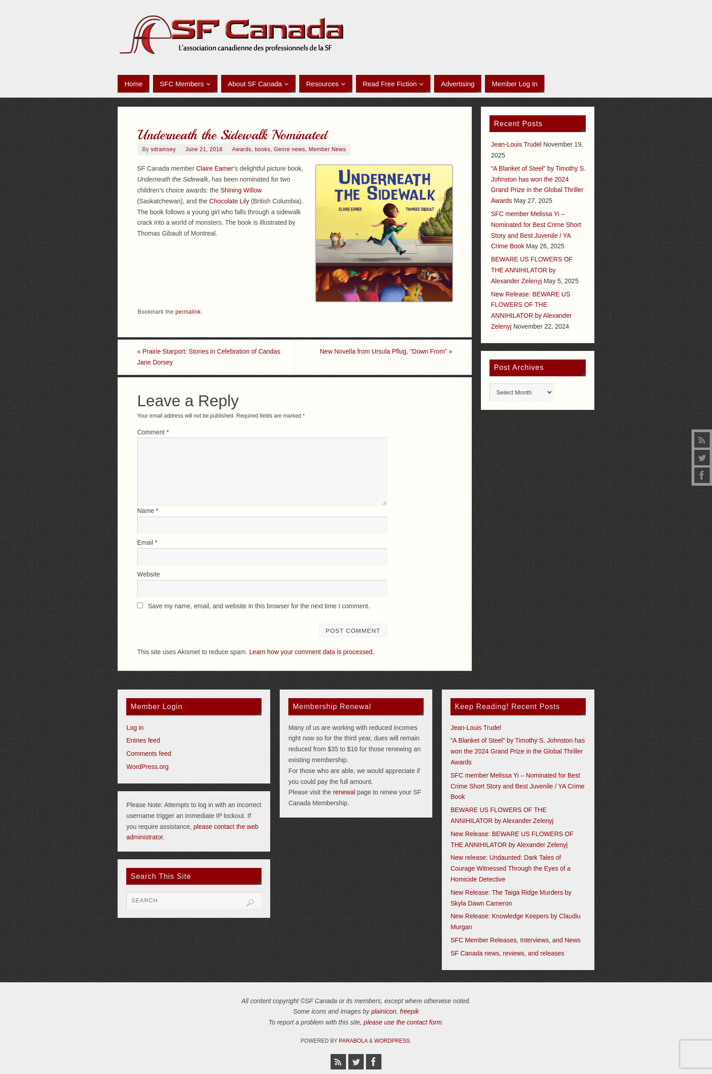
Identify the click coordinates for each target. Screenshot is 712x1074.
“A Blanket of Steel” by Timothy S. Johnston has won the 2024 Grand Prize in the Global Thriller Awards (517, 751)
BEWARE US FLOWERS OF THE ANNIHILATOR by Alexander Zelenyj (532, 270)
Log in (134, 727)
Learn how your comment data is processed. (311, 651)
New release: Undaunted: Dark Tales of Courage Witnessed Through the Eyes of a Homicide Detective (510, 868)
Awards (241, 149)
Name (147, 510)
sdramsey (163, 149)
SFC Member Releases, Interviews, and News (515, 940)
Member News (327, 149)
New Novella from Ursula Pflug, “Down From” (386, 351)
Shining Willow (241, 190)
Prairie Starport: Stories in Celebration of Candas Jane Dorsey (208, 357)
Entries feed (143, 740)
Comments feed (148, 753)
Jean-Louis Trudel (516, 144)
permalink (188, 312)
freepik (409, 1011)
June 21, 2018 (203, 149)
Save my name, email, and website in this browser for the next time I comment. (259, 606)
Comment (153, 432)
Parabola (353, 1041)
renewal (344, 792)
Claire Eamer (214, 168)
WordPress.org (147, 766)
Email (147, 542)
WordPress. (392, 1041)
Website (148, 574)
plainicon (383, 1011)
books (262, 149)
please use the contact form (403, 1022)
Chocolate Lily (229, 201)
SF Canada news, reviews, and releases (507, 953)
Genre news (289, 149)
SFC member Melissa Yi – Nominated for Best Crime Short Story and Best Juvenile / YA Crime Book (517, 786)
